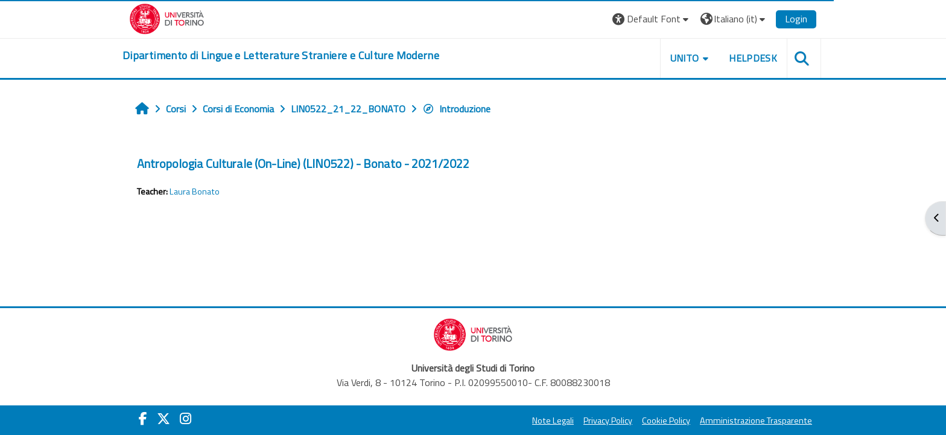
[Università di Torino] (167, 17)
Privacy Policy (607, 420)
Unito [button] (684, 58)
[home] (280, 55)
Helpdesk (753, 58)
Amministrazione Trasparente (756, 420)
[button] (652, 19)
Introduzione (456, 109)
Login (796, 18)
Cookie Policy (666, 420)
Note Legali (553, 420)
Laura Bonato (195, 191)
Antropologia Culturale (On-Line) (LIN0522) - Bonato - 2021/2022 (303, 163)
